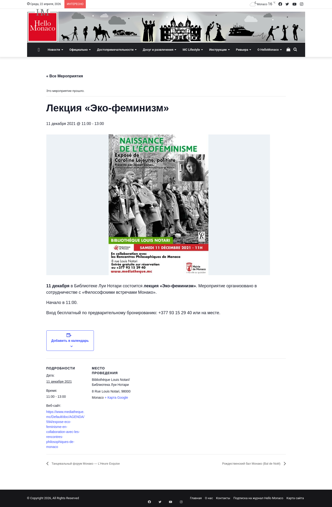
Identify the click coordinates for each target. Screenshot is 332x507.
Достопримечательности (115, 49)
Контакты (223, 498)
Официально (78, 49)
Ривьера (242, 49)
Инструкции (217, 49)
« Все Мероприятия (64, 76)
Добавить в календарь (70, 341)
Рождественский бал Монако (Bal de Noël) (243, 464)
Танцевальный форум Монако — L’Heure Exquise (95, 464)
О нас (209, 498)
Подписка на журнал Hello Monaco (258, 498)
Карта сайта (295, 498)
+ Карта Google (116, 397)
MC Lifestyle (191, 49)
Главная (196, 498)
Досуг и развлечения (158, 49)
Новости (54, 49)
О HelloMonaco (268, 49)
